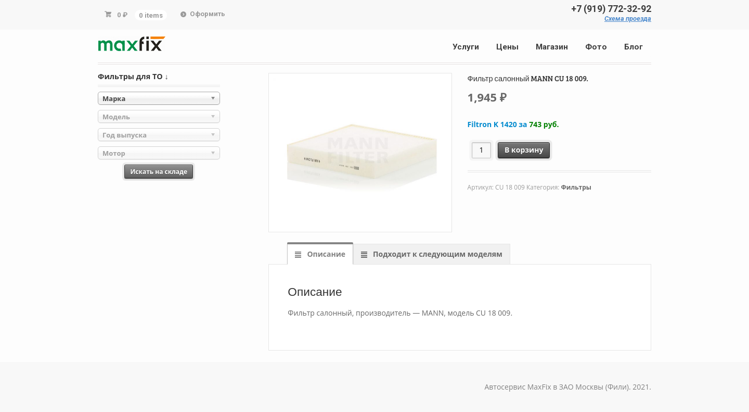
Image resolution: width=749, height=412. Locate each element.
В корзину (524, 150)
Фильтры (576, 187)
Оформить (207, 14)
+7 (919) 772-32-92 (611, 9)
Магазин (552, 47)
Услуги (466, 47)
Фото (596, 47)
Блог (633, 47)
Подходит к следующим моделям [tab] (436, 254)
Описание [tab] (325, 254)
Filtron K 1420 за (513, 124)
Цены (507, 47)
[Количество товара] (481, 150)
